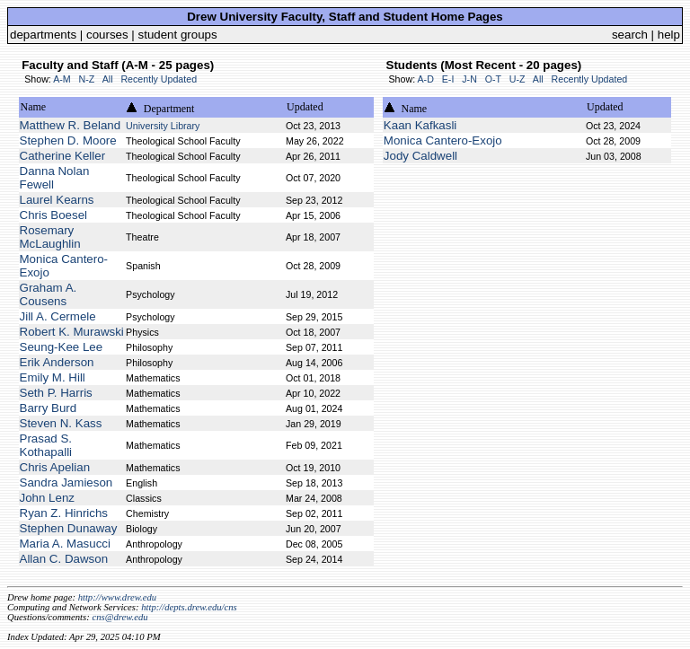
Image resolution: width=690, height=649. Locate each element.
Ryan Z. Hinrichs (64, 513)
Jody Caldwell (420, 155)
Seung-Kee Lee (61, 347)
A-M (62, 79)
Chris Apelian (55, 467)
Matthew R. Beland (70, 125)
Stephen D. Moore (68, 140)
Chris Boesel (54, 215)
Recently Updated (158, 79)
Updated (305, 107)
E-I (448, 79)
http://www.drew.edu (117, 597)
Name (34, 107)
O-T (493, 79)
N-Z (87, 79)
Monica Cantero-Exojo (443, 140)
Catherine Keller (63, 155)
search (630, 34)
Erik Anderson (57, 362)
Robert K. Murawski (72, 331)
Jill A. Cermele (58, 316)
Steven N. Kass (61, 423)
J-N (469, 79)
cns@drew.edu (119, 617)
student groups (177, 34)
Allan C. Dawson (64, 559)
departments (43, 34)
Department (169, 108)
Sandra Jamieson (66, 482)
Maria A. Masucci (65, 543)
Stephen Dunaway (69, 528)
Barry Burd (48, 408)
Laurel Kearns (57, 199)
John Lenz (47, 497)
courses (107, 34)
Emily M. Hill (52, 377)
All (107, 79)
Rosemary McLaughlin (50, 237)
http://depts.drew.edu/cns (189, 607)
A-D (425, 79)
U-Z (517, 79)
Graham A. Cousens (48, 294)
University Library (162, 125)
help (669, 34)
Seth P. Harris (56, 392)
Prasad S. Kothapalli (46, 445)
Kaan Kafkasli (420, 125)
